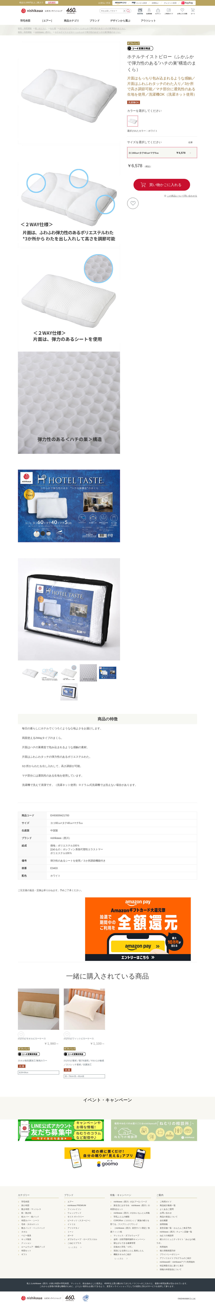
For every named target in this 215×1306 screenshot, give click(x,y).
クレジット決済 (170, 3)
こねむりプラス (74, 1243)
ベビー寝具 (26, 1235)
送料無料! (52, 2)
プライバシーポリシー (170, 1254)
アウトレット (148, 20)
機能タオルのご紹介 (122, 1254)
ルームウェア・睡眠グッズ (33, 1247)
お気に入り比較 (182, 11)
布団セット (26, 1250)
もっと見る (72, 1247)
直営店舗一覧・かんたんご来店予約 (175, 1228)
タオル (24, 1232)
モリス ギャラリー (76, 1217)
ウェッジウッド (74, 1213)
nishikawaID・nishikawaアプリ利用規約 (177, 1262)
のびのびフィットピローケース (79, 1038)
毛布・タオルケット (30, 1224)
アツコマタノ (73, 1228)
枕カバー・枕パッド (30, 1217)
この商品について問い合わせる (182, 196)
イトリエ (71, 1224)
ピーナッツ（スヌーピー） (79, 1220)
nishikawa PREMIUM (77, 1205)
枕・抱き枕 (26, 1213)
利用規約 (164, 1247)
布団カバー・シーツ (30, 1220)
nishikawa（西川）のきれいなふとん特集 (132, 1213)
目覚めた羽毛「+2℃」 (123, 1247)
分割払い (155, 3)
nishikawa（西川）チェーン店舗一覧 (176, 1232)
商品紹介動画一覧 (168, 1205)
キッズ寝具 (26, 1239)
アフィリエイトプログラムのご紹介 (175, 1258)
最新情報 (140, 11)
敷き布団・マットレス (31, 1209)
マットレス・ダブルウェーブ (126, 1235)
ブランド (68, 1195)
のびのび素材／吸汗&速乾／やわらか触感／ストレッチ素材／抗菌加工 (84, 1062)
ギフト (24, 1254)
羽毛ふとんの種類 (121, 1217)
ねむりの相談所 (167, 1235)
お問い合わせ (166, 1213)
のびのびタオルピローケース (32, 1038)
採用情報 (164, 1224)
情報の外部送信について (170, 1269)
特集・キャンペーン (120, 1195)
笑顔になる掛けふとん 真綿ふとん (129, 1250)
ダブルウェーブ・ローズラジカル (82, 1239)
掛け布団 (25, 1205)
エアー (70, 1202)
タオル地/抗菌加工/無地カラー (32, 1060)
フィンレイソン (74, 1209)
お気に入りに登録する (132, 203)
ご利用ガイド (168, 11)
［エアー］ (47, 20)
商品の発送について (169, 1217)
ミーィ (70, 1232)
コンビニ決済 (141, 3)
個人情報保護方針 (168, 1250)
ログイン (158, 11)
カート (193, 11)
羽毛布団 (25, 20)
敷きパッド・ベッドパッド (33, 1228)
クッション (26, 1243)
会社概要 (164, 1220)
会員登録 (149, 11)
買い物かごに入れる (165, 185)
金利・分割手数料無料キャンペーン (129, 1239)
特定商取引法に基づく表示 (171, 1266)
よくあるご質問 (167, 1209)
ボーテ (70, 1235)
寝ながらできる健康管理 (124, 1243)
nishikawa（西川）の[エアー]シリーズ (130, 1202)
